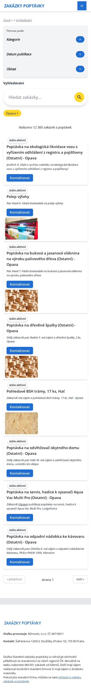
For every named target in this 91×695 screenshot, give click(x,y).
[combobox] (37, 97)
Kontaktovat (20, 178)
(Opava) (23, 504)
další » (80, 579)
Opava (12, 113)
